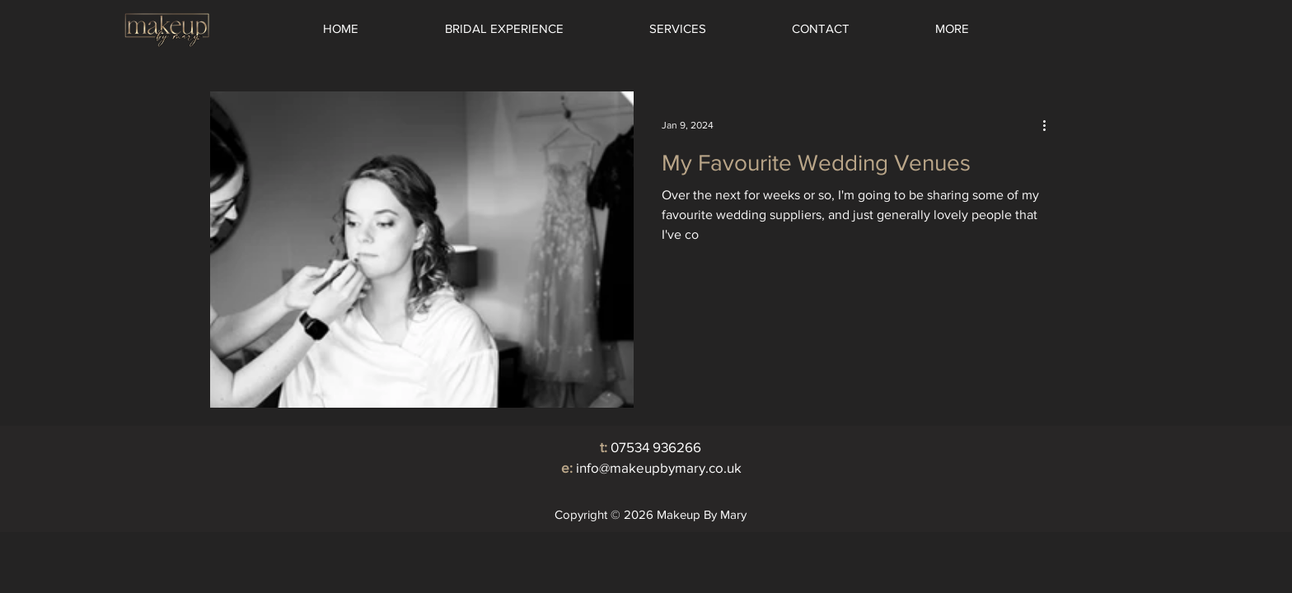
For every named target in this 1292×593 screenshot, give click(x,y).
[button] (677, 29)
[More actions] (1050, 125)
